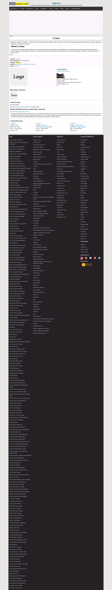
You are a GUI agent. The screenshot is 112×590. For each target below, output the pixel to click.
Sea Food (59, 207)
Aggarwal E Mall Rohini (15, 151)
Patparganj (83, 202)
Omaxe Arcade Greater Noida (17, 382)
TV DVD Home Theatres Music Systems (43, 318)
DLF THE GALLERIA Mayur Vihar (18, 264)
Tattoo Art (35, 311)
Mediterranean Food (62, 193)
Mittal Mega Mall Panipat (15, 361)
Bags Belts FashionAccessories (41, 149)
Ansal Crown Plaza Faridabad (17, 170)
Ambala (83, 142)
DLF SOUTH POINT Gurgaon (17, 259)
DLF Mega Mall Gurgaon (15, 252)
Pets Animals (36, 275)
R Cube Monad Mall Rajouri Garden (18, 460)
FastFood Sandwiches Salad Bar (65, 166)
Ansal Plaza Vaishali (14, 180)
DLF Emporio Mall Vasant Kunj (17, 245)
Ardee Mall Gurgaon (14, 185)
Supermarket (36, 309)
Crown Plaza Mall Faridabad (16, 216)
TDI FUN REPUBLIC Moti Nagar (17, 532)
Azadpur (83, 144)
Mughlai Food (60, 197)
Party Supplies (37, 268)
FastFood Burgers (61, 157)
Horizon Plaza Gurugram (15, 312)
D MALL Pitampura (14, 219)
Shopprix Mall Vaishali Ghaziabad (18, 496)
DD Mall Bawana (13, 226)
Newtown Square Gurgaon (16, 373)
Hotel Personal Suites (38, 215)
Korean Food (60, 188)
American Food (61, 140)
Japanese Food (61, 185)
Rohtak (82, 217)
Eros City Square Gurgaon (16, 272)
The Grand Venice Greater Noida (18, 551)
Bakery (59, 144)
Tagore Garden (79, 125)
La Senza (16, 66)
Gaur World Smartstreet (15, 296)
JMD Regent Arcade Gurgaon (17, 322)
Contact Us (83, 247)
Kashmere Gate (85, 176)
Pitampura (83, 205)
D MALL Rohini (13, 221)
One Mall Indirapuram (15, 408)
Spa (34, 299)
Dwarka (83, 149)
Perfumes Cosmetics (38, 270)
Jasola (82, 171)
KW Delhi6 (12, 327)
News (56, 8)
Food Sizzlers (60, 173)
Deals (36, 8)
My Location (14, 8)
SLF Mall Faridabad (14, 498)
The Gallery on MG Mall (15, 549)
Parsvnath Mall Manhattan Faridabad (19, 429)
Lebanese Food (61, 190)
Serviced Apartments (38, 292)
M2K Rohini (12, 337)
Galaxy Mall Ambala (14, 284)
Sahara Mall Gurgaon (15, 472)
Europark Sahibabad (14, 279)
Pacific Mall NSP (13, 422)
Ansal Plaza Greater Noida (16, 173)
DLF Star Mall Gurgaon (15, 262)
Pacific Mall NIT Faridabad (16, 420)
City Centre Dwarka (14, 199)
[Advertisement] (56, 23)
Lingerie (18, 62)
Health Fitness (37, 208)
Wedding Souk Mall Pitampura (17, 575)
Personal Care (37, 273)
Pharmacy (35, 277)
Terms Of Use (84, 252)
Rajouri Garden (85, 212)
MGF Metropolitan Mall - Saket (17, 353)
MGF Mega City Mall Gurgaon (17, 349)
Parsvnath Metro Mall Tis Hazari (17, 449)
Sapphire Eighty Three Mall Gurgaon (19, 474)
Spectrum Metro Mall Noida (16, 515)
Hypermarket (36, 218)
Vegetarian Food (61, 217)
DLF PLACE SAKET (14, 255)
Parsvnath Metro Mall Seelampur (18, 446)
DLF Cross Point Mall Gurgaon (17, 240)
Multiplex (35, 252)
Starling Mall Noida (14, 527)
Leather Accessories (38, 235)
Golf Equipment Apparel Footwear (42, 201)
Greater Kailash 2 (85, 157)
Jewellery (35, 225)
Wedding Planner (37, 326)
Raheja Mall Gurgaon (15, 462)
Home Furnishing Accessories (41, 213)
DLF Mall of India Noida (15, 250)
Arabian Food (60, 142)
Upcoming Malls (75, 8)
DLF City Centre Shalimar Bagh (17, 238)
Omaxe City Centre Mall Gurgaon (18, 391)
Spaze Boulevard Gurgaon (16, 511)
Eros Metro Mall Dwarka (15, 276)
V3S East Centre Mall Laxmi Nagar (18, 563)
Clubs (34, 169)
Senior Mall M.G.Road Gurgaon (17, 482)
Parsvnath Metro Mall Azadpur (17, 436)
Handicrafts (36, 203)
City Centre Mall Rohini (15, 202)
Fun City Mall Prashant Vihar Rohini (18, 281)
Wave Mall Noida (13, 573)
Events (51, 8)
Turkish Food (60, 214)
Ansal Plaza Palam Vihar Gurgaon (18, 178)
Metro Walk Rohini (14, 346)
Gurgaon (18, 59)
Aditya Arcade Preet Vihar (16, 140)
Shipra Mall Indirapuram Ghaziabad (18, 489)
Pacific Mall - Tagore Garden (78, 126)
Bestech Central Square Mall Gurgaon (19, 187)
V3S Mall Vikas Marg (14, 566)
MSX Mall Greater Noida (15, 370)
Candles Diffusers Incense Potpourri (42, 164)
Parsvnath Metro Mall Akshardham (18, 434)
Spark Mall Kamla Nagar (15, 506)
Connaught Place (13, 206)
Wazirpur (83, 238)
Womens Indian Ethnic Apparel (41, 330)
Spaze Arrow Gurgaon (15, 508)
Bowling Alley (36, 159)
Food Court (60, 169)
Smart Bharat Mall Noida (15, 501)
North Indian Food (61, 200)
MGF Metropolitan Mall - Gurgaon (18, 351)
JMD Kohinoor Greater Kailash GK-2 (19, 320)
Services (35, 294)
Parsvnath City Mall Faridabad (17, 427)
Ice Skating (36, 220)
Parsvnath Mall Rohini (15, 432)
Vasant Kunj (44, 125)
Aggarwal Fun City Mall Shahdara (18, 153)
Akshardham (84, 140)
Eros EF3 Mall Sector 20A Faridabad (19, 274)
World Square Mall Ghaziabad (17, 583)
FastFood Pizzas (61, 164)
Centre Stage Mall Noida (15, 197)
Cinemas (35, 166)
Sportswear (36, 304)
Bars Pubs (59, 147)
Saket (16, 125)
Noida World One (13, 378)
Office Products (37, 256)
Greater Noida (84, 159)
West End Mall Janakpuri (15, 578)
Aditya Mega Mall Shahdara (16, 146)
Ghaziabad (83, 154)
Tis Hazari (83, 231)
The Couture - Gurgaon (15, 547)
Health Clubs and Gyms (39, 206)
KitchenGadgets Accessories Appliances (43, 230)
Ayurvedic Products (38, 147)
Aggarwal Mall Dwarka (15, 156)
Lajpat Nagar (84, 183)
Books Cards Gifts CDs (39, 157)
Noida (82, 195)
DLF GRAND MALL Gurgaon (16, 247)
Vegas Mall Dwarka (14, 571)
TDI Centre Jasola (14, 530)
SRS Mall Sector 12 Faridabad (17, 523)
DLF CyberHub (13, 243)
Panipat (83, 197)
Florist (34, 190)
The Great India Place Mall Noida (18, 554)
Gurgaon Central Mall (15, 310)
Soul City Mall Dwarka (15, 503)
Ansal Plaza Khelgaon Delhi (16, 175)
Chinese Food (60, 154)
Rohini (82, 214)
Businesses (30, 8)
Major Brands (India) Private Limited (25, 64)
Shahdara (83, 222)
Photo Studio (36, 280)
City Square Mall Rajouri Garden (17, 204)
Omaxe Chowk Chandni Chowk (17, 389)
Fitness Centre (37, 187)
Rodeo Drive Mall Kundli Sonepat (18, 470)
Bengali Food (60, 149)
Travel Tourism (37, 316)
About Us (83, 244)
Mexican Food (60, 195)
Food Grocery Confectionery (64, 171)
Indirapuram (84, 166)
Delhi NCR (56, 3)
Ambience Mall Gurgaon (63, 71)
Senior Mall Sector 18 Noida (16, 484)
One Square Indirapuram (15, 410)
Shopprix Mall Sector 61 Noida (17, 494)
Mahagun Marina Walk (15, 339)
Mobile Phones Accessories (40, 249)
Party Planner (36, 265)
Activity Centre (37, 140)
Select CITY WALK (15, 126)
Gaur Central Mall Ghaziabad (17, 291)
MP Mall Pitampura (14, 368)
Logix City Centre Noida (15, 332)
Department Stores (38, 171)
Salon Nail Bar (37, 290)
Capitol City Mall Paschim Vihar (17, 192)
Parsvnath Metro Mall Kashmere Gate (19, 441)
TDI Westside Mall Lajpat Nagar (17, 542)
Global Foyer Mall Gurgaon (16, 298)
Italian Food (60, 183)
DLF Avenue (12, 233)
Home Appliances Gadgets (40, 211)
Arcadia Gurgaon (13, 182)
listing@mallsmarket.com (24, 106)
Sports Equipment (37, 302)
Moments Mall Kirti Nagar (16, 365)
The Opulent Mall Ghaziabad (16, 556)
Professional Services (38, 287)
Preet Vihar (83, 210)
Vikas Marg (83, 236)
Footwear (35, 192)
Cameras (35, 161)
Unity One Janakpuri (14, 559)
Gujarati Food (60, 176)
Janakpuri (83, 169)
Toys (34, 314)
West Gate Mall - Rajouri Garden (17, 580)
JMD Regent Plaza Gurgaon (16, 325)
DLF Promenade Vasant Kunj (44, 126)
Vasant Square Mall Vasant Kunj (17, 568)
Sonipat (83, 226)
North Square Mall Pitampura (17, 380)
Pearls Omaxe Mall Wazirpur (16, 458)
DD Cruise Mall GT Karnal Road (17, 223)
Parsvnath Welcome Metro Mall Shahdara (20, 455)
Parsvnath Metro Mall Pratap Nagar (18, 444)
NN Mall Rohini (13, 375)
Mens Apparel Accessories (40, 247)
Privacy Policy (84, 249)
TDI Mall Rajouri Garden (15, 537)
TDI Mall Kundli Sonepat (15, 535)
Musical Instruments (38, 254)
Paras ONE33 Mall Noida (16, 424)
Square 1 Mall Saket (14, 520)
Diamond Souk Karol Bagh (16, 231)
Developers (44, 8)
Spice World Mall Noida (15, 518)
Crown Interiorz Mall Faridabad (17, 214)
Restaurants (60, 205)
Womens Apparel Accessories (41, 328)
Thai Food (59, 212)
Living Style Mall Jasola (15, 329)
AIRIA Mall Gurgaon (14, 158)
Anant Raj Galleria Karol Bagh (17, 166)
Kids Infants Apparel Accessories (41, 228)
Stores (67, 8)
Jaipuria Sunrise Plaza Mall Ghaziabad (19, 315)
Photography (36, 282)
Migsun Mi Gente (13, 358)
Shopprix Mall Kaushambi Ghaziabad (19, 491)
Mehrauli (83, 190)
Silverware (36, 297)
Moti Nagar (83, 193)
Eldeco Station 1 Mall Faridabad (17, 269)
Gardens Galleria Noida (15, 286)
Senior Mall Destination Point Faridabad (19, 479)
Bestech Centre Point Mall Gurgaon (18, 190)
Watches (35, 323)
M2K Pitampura (13, 334)
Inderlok (83, 164)
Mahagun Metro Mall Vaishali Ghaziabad (20, 341)
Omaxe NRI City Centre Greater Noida (19, 398)
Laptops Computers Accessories (41, 232)
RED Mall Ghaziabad (14, 465)
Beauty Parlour (37, 154)
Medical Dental (37, 244)
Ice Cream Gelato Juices (63, 181)
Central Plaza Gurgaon (15, 194)
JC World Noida (13, 317)
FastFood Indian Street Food (64, 161)
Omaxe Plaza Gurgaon (15, 403)
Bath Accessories (37, 152)
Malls (61, 8)
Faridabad (83, 152)
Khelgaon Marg (85, 178)
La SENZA (13, 123)
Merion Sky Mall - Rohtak (16, 344)
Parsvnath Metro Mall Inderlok (17, 439)
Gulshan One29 (13, 308)
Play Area (35, 285)
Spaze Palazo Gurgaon (15, 513)
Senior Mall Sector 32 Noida (16, 486)
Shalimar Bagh (84, 224)
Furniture (35, 194)
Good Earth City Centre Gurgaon (18, 303)
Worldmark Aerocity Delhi (16, 585)
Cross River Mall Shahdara (16, 211)
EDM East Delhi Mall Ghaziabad (17, 267)
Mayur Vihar (84, 188)
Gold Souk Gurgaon (14, 300)
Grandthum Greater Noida (16, 305)
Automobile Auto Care (39, 144)
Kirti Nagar (83, 181)
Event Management (38, 181)
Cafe (58, 152)
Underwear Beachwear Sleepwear (42, 321)
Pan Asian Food (61, 202)
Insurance (35, 223)
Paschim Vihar (84, 200)
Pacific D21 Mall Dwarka (15, 412)
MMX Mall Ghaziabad (15, 363)
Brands (23, 8)
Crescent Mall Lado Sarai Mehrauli (18, 209)
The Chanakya (13, 544)
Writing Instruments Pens (39, 333)
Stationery (35, 306)
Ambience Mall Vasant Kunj (16, 163)
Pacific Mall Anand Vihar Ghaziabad (18, 417)
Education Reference (38, 173)
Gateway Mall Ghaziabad (16, 288)
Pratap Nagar (84, 207)
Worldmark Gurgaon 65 (15, 588)
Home (10, 35)
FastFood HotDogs (62, 159)
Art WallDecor (36, 142)
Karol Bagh (83, 173)
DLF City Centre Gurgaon (16, 235)
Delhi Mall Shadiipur (14, 228)
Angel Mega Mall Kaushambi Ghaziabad (19, 168)
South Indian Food (62, 210)
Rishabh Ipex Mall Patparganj (17, 467)
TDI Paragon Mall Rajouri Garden (18, 539)
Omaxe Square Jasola (15, 405)
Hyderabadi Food (61, 178)
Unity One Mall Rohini (15, 561)
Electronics (36, 176)
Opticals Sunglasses (38, 259)
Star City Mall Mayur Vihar (16, 525)
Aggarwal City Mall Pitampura (17, 149)
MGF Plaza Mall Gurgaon (16, 356)
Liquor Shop (36, 240)
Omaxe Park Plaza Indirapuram (17, 400)
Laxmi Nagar (84, 185)
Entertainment (36, 178)
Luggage (35, 242)
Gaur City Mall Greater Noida (17, 293)
